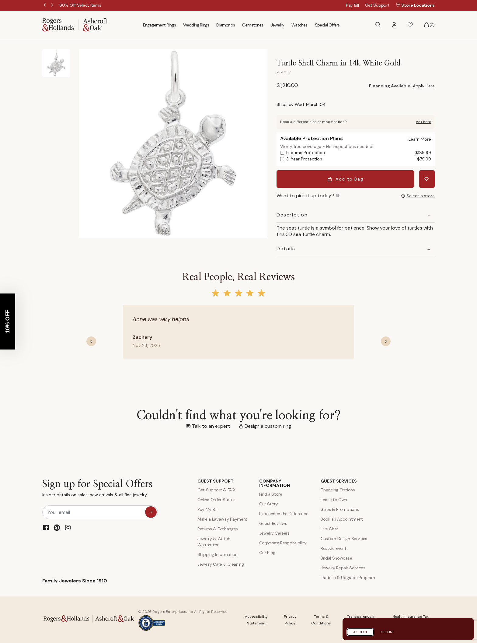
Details (286, 248)
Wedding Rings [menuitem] (196, 25)
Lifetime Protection (358, 152)
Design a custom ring (268, 426)
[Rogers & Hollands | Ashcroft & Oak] (74, 24)
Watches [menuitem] (299, 25)
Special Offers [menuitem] (327, 25)
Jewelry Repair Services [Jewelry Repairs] (343, 568)
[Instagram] (67, 527)
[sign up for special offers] (151, 512)
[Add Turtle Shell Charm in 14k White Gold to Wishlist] (427, 179)
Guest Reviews (273, 523)
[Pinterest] (57, 527)
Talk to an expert (211, 426)
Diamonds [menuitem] (225, 25)
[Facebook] (46, 527)
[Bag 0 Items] (429, 24)
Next (53, 5)
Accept (360, 632)
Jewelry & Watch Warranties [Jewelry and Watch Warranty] (213, 541)
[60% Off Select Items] (80, 5)
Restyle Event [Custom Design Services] (333, 548)
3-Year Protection (358, 159)
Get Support (377, 5)
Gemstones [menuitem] (252, 25)
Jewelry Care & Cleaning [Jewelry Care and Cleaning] (220, 564)
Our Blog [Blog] (267, 552)
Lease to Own (334, 499)
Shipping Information (217, 554)
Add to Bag (345, 179)
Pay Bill (352, 5)
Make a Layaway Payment (222, 519)
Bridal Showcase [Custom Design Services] (336, 558)
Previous (45, 5)
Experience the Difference (283, 513)
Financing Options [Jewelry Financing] (338, 490)
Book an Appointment (342, 519)
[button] (394, 25)
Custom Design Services (344, 538)
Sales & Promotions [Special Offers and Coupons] (340, 509)
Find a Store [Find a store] (270, 494)
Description (292, 215)
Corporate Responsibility (283, 543)
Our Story (268, 504)
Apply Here (424, 86)
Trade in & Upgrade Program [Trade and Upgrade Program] (348, 577)
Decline (387, 632)
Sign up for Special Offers (97, 489)
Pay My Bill (207, 509)
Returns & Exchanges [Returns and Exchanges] (217, 529)
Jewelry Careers (274, 533)
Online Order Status (216, 499)
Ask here (423, 121)
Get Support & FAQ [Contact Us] (216, 490)
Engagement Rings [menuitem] (159, 25)
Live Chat (329, 529)
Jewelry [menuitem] (277, 25)
